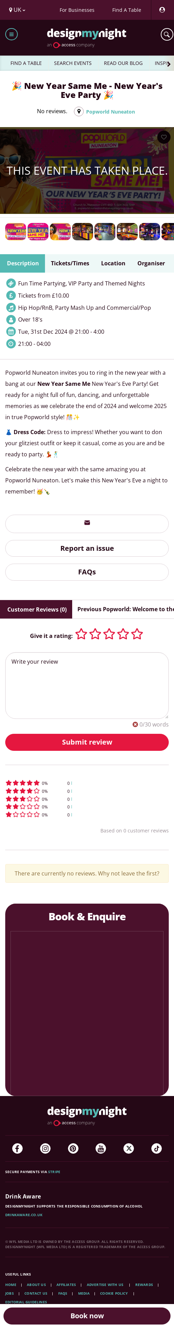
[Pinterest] (73, 1148)
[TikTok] (156, 1148)
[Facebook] (17, 1148)
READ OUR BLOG (123, 63)
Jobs (9, 1293)
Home (10, 1284)
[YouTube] (101, 1148)
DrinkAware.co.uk (24, 1214)
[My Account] (162, 9)
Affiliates (66, 1284)
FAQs (87, 571)
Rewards (144, 1284)
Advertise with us (105, 1284)
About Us (36, 1284)
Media (84, 1293)
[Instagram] (45, 1148)
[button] (87, 783)
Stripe (54, 1171)
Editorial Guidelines (26, 1302)
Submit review (87, 742)
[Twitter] (128, 1148)
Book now (87, 1315)
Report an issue (87, 548)
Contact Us (35, 1293)
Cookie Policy (114, 1293)
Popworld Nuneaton (110, 111)
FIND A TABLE (26, 63)
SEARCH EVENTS (73, 63)
